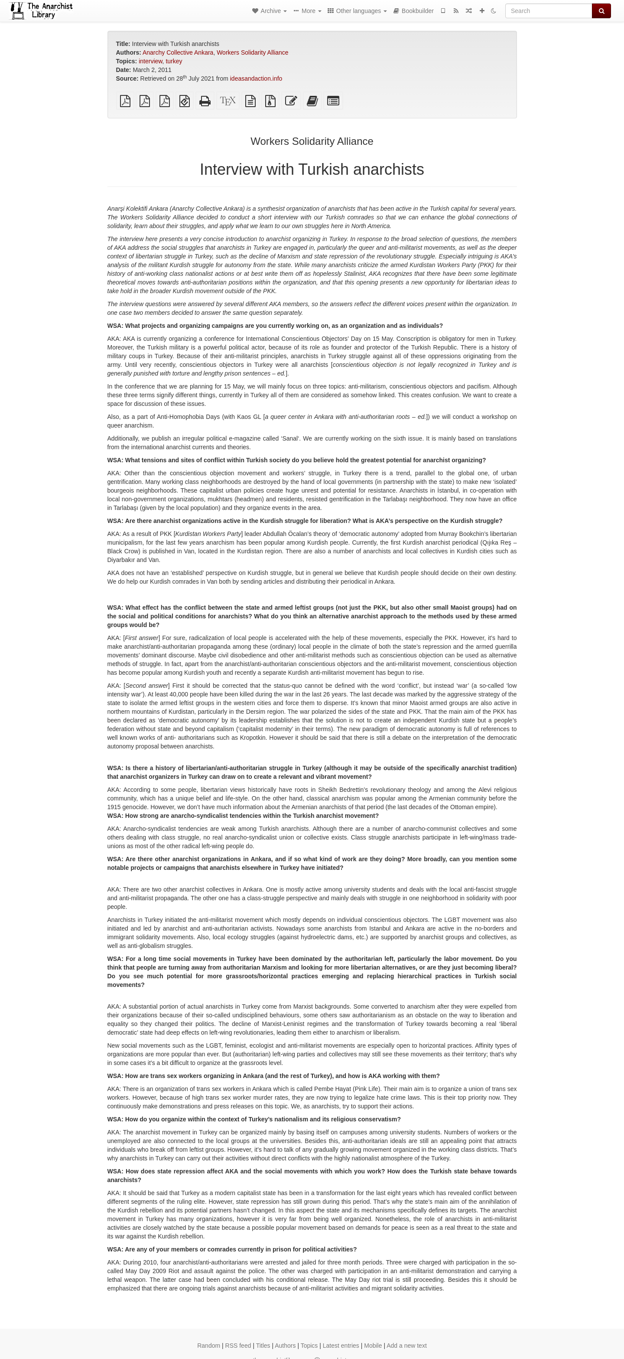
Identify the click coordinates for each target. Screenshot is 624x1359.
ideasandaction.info (256, 78)
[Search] (548, 10)
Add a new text (407, 1345)
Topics (309, 1345)
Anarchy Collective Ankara (178, 52)
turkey (174, 61)
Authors (285, 1345)
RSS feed (238, 1345)
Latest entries (341, 1345)
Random (208, 1345)
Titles (263, 1345)
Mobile (373, 1345)
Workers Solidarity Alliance (252, 52)
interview (150, 61)
